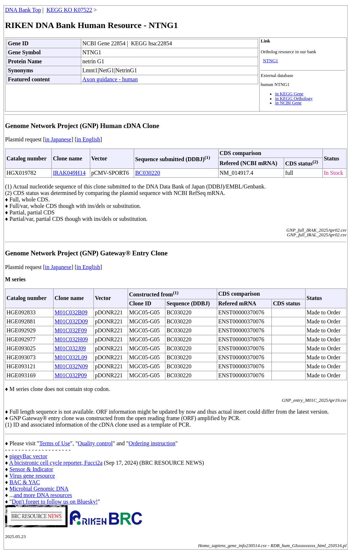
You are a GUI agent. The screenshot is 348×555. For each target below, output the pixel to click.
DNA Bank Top (23, 10)
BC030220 (147, 173)
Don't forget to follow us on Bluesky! (55, 502)
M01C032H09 (71, 339)
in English (88, 139)
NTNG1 (270, 60)
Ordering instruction (152, 443)
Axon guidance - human (110, 79)
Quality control (95, 443)
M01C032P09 (71, 375)
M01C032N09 (71, 366)
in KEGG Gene (289, 93)
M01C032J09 (70, 348)
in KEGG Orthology (294, 98)
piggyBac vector (28, 456)
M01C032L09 (71, 357)
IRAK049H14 (69, 173)
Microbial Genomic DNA (38, 489)
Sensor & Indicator (31, 469)
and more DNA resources (43, 495)
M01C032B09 (71, 312)
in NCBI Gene (288, 102)
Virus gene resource (32, 476)
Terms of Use (54, 443)
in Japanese (58, 139)
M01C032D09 (71, 321)
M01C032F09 (71, 330)
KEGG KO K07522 (69, 10)
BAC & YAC (24, 482)
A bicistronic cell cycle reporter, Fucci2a (55, 463)
